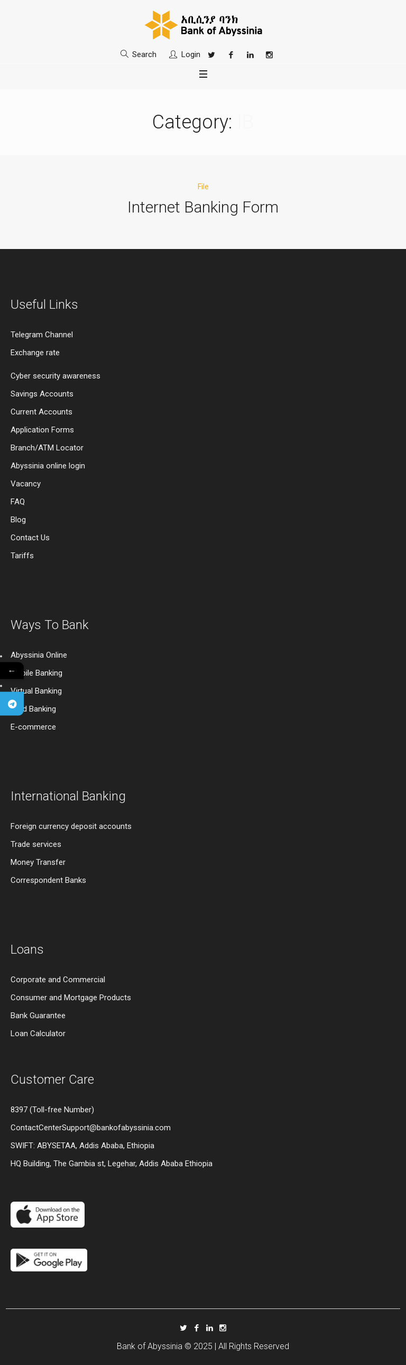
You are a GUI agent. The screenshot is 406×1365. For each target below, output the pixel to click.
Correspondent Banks (48, 880)
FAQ (18, 501)
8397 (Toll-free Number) (52, 1109)
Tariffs (22, 555)
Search (144, 54)
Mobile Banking (36, 673)
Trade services (37, 844)
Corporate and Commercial (58, 979)
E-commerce (33, 727)
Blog (18, 519)
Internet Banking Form (203, 207)
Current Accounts (41, 412)
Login (190, 54)
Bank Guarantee (38, 1015)
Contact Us (30, 537)
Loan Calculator (38, 1033)
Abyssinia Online (39, 655)
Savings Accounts (42, 394)
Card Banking (33, 709)
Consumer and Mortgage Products (71, 997)
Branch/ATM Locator (47, 448)
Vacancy (26, 483)
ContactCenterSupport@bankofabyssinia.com (91, 1127)
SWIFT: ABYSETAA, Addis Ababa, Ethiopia (82, 1145)
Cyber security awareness (55, 376)
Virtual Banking (36, 691)
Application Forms (42, 430)
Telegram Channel (42, 334)
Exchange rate (35, 352)
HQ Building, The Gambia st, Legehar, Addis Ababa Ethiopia (112, 1163)
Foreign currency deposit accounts (71, 826)
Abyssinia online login (48, 466)
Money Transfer (38, 862)
